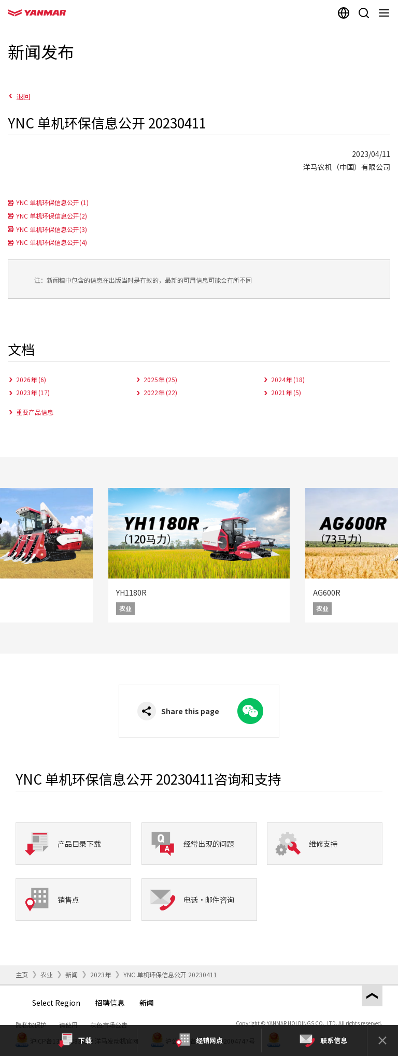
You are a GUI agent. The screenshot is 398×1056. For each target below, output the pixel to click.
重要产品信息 (34, 412)
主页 (22, 974)
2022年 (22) (160, 392)
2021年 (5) (286, 392)
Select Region (56, 1002)
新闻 (71, 974)
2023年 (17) (33, 392)
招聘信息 (109, 1002)
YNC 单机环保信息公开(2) (51, 215)
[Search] (363, 13)
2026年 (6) (31, 379)
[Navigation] (386, 13)
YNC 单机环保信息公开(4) (51, 242)
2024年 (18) (288, 379)
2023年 (100, 974)
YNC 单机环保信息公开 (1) (52, 202)
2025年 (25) (160, 379)
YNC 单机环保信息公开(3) (51, 229)
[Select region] (343, 13)
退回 (23, 96)
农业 (46, 974)
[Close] (382, 1040)
